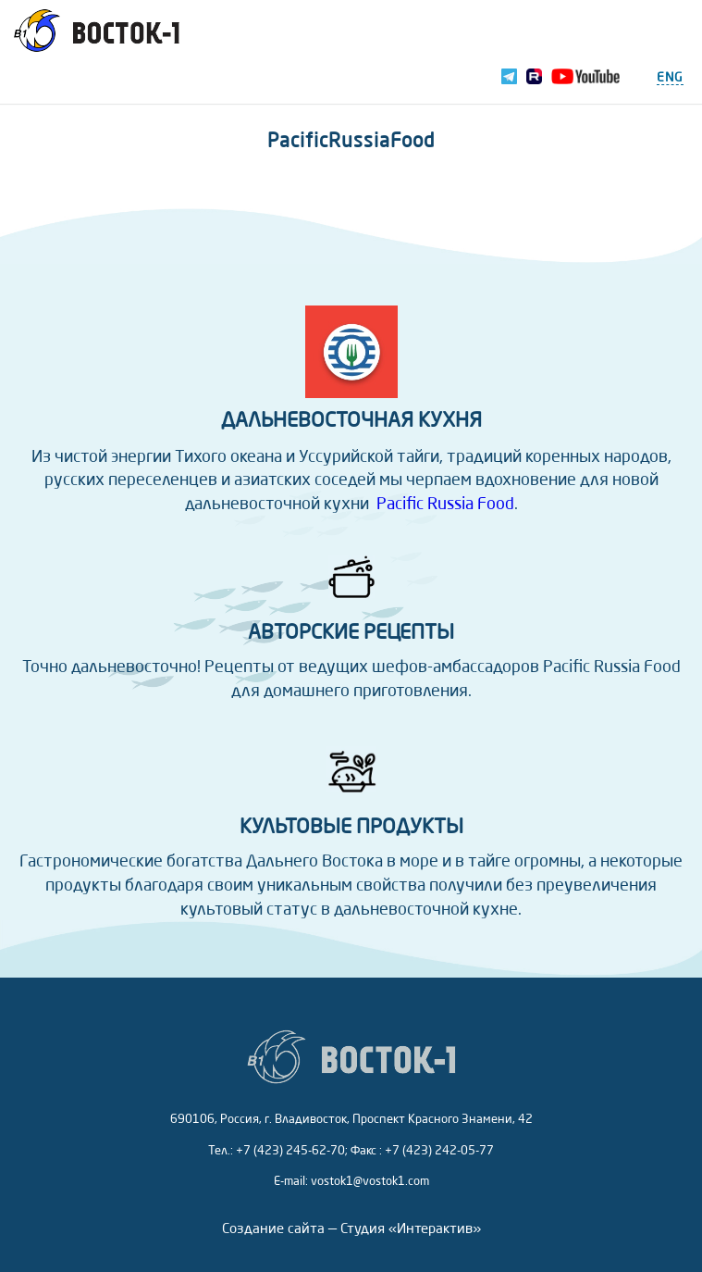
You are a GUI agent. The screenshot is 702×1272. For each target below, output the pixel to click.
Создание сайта (273, 1230)
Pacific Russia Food (445, 504)
